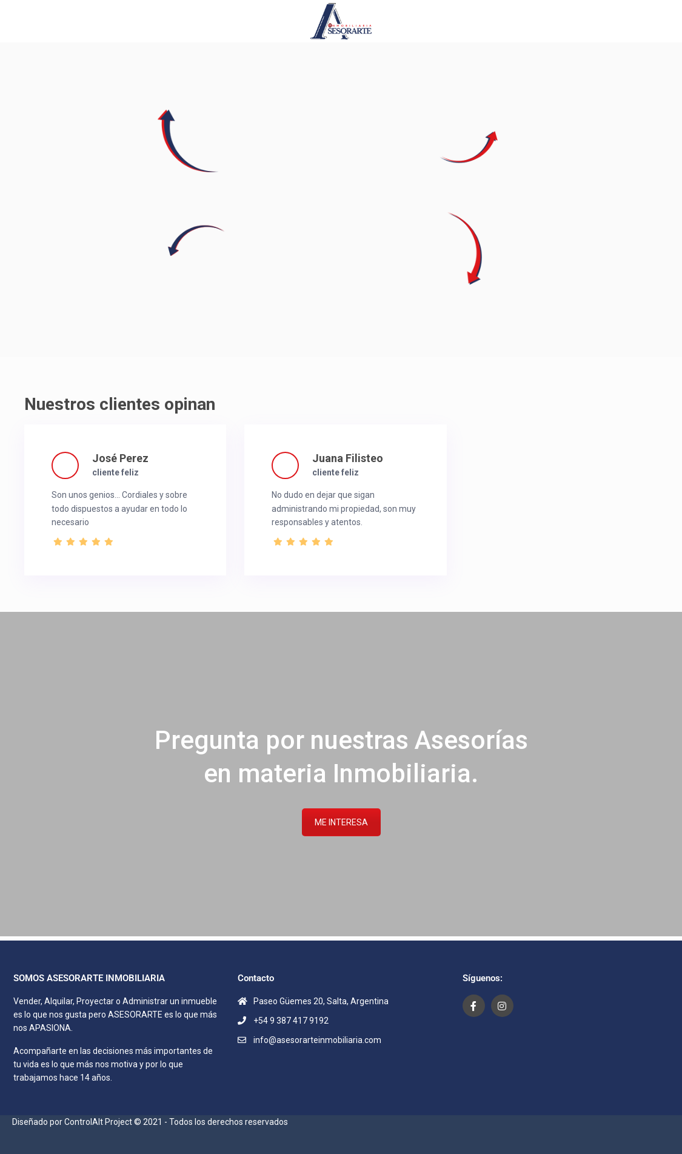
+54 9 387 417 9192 (291, 1020)
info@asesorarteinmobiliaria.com (317, 1040)
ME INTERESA (341, 822)
